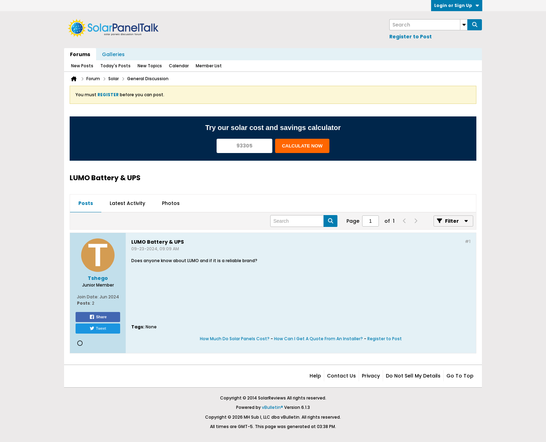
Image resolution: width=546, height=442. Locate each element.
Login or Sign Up (456, 5)
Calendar (179, 66)
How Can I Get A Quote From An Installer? (318, 339)
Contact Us (341, 375)
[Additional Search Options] (464, 24)
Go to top (460, 375)
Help (315, 375)
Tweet (97, 328)
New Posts (82, 66)
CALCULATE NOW (302, 145)
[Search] (428, 24)
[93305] (244, 146)
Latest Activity (127, 203)
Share (98, 317)
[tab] (85, 204)
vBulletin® (272, 407)
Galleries (113, 54)
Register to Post (410, 36)
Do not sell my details (413, 375)
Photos (171, 203)
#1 (467, 241)
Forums (80, 54)
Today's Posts (115, 66)
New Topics (150, 66)
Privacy (371, 375)
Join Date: (88, 297)
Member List (209, 66)
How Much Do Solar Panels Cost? (235, 339)
